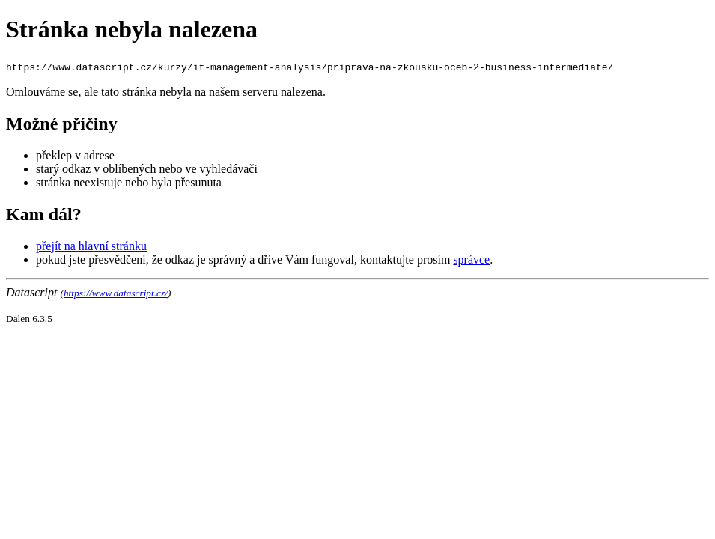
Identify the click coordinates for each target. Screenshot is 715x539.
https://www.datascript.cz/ (116, 293)
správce (471, 259)
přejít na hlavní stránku (91, 246)
